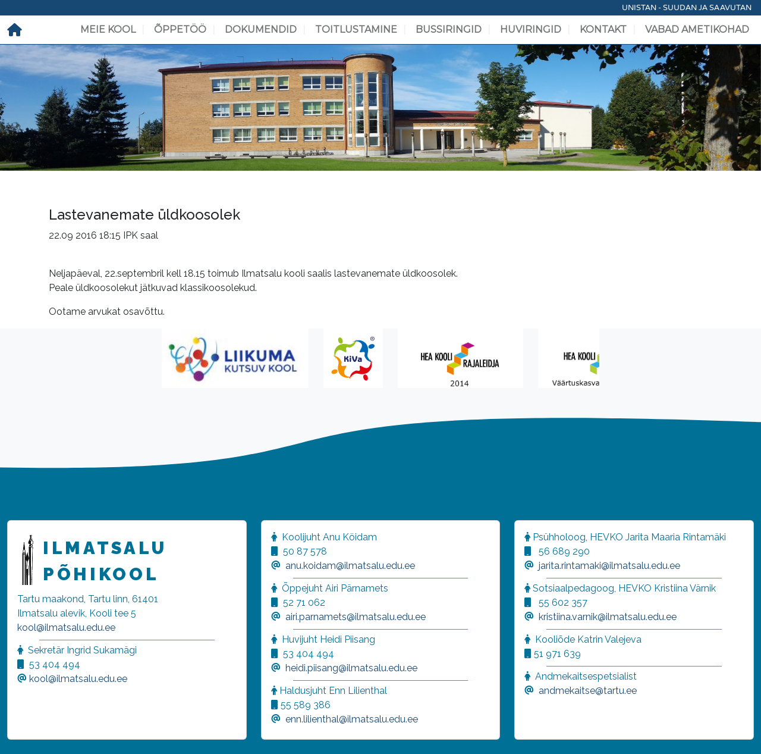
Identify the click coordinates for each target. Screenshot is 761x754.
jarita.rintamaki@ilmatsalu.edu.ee (609, 565)
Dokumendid (261, 29)
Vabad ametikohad (697, 29)
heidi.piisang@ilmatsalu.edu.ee (351, 668)
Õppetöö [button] (180, 29)
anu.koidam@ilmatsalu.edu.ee (350, 565)
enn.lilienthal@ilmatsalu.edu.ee (351, 719)
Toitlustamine (356, 29)
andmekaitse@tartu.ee (588, 690)
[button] (24, 730)
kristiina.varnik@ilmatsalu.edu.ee (608, 616)
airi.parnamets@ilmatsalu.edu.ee (355, 616)
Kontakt (603, 29)
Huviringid (530, 29)
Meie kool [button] (108, 29)
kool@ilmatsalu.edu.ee (66, 627)
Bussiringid (449, 29)
